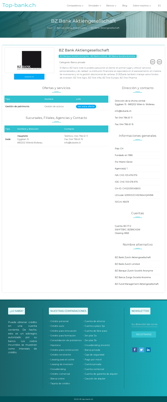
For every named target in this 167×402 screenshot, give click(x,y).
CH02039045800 (131, 188)
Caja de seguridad (94, 354)
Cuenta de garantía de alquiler (101, 374)
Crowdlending (58, 369)
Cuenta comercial (94, 369)
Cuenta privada (93, 364)
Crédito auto (57, 326)
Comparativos (75, 5)
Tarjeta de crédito (60, 383)
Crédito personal (59, 321)
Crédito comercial (60, 374)
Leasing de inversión (61, 364)
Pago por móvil (93, 359)
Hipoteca (55, 345)
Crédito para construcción (64, 350)
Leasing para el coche (62, 359)
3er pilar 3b (91, 340)
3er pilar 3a (90, 335)
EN (159, 62)
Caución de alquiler (95, 378)
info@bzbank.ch (123, 111)
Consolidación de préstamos (65, 340)
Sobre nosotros (141, 5)
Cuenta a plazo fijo (95, 326)
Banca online (57, 378)
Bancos (111, 5)
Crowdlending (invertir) (97, 345)
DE (152, 62)
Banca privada (92, 350)
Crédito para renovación (63, 331)
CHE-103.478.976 (128, 175)
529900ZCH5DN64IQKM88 (139, 195)
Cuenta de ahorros (95, 321)
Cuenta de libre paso (96, 331)
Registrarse (144, 334)
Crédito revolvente (60, 354)
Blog (124, 5)
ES (159, 5)
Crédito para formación (63, 335)
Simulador (95, 5)
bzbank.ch (29, 77)
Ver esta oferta (86, 106)
